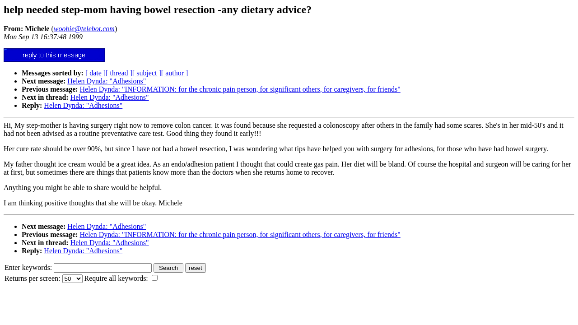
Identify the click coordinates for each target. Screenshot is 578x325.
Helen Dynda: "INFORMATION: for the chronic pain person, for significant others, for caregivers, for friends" (240, 89)
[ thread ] (119, 73)
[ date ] (95, 73)
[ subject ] (146, 73)
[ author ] (174, 73)
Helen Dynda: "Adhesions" (106, 81)
